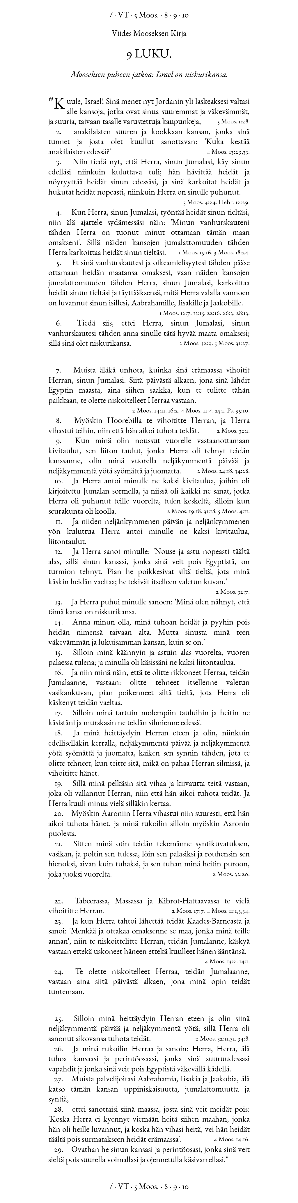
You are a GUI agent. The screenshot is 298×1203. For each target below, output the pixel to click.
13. (59, 603)
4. (59, 213)
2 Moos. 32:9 (195, 343)
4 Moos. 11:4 (196, 411)
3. (58, 162)
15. (59, 653)
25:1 (219, 411)
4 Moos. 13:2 (220, 962)
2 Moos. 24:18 (214, 471)
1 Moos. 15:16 (195, 253)
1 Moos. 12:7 (174, 313)
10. (58, 482)
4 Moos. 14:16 (231, 1139)
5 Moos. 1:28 (232, 122)
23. (58, 922)
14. (59, 623)
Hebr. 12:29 (233, 203)
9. (59, 441)
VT (123, 16)
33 (245, 152)
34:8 (243, 1039)
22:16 (213, 313)
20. (59, 814)
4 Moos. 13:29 (224, 152)
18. (59, 734)
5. (58, 263)
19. (59, 784)
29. (58, 1150)
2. (59, 132)
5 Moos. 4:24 (199, 203)
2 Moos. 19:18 (184, 511)
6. (59, 324)
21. (59, 844)
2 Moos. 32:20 (230, 874)
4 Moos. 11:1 (222, 911)
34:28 (241, 471)
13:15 (198, 313)
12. (59, 552)
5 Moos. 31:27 (231, 343)
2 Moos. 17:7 (188, 911)
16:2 (173, 411)
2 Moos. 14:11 (148, 411)
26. (59, 1049)
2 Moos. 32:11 (212, 1039)
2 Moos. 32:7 (232, 592)
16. (59, 673)
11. (59, 522)
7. (59, 371)
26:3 (228, 313)
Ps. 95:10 (237, 411)
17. (59, 713)
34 (245, 911)
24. (59, 972)
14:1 (243, 962)
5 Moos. (146, 16)
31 (232, 1039)
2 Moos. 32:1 (232, 431)
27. (58, 1080)
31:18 (209, 511)
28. (58, 1110)
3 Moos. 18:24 (231, 253)
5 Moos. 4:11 (233, 511)
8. (59, 421)
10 (185, 16)
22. (58, 902)
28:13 (242, 313)
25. (59, 1019)
